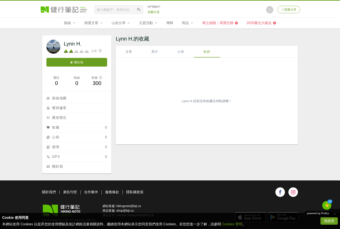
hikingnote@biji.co (128, 206)
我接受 (329, 221)
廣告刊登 (70, 192)
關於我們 (49, 192)
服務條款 (112, 192)
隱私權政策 (135, 192)
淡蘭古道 (153, 12)
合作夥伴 (91, 192)
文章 (129, 51)
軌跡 (207, 51)
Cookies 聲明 (232, 224)
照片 (155, 51)
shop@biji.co (125, 210)
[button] (326, 205)
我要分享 (288, 9)
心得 (181, 51)
